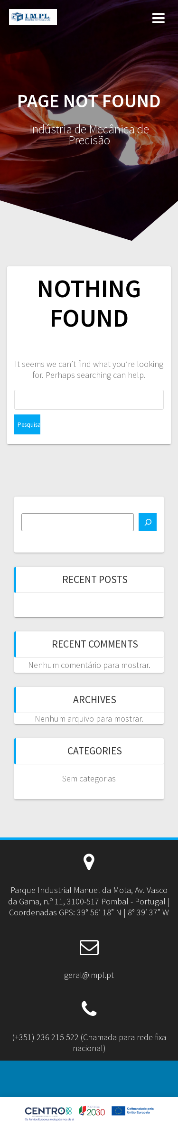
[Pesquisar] (148, 522)
